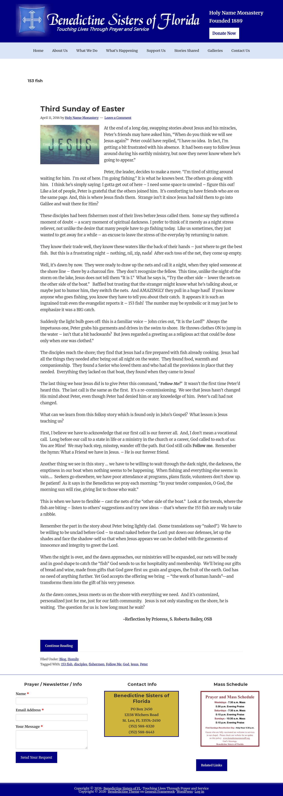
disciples (80, 664)
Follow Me (113, 664)
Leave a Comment (118, 118)
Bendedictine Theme (123, 791)
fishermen (96, 664)
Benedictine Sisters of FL (122, 788)
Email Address (30, 710)
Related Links (211, 765)
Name (22, 693)
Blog (62, 659)
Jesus (135, 664)
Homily (73, 659)
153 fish (67, 664)
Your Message (29, 726)
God (126, 664)
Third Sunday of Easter (82, 109)
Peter (144, 664)
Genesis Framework (160, 791)
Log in (199, 791)
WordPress (185, 791)
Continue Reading (59, 646)
